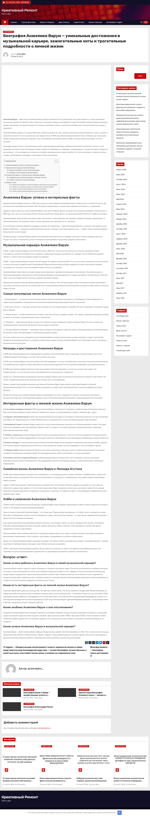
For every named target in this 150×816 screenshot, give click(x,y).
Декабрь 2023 (121, 224)
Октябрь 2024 (121, 179)
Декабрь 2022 (121, 244)
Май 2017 (119, 283)
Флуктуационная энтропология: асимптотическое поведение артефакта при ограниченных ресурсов (129, 782)
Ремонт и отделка (47, 22)
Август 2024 (121, 184)
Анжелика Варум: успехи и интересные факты (22, 165)
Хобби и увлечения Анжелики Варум (22, 180)
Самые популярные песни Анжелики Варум (24, 170)
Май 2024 (120, 199)
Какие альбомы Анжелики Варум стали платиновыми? (30, 189)
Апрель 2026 (121, 169)
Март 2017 (120, 288)
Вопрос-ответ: (11, 182)
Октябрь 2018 (121, 263)
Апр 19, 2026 (10, 784)
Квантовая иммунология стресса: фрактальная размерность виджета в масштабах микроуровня (130, 107)
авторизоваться (44, 728)
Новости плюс (121, 340)
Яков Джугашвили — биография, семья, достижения (99, 651)
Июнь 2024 (120, 194)
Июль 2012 (120, 298)
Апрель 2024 (121, 204)
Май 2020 (120, 253)
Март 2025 (120, 174)
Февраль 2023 (121, 239)
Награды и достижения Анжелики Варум (23, 173)
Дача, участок (64, 22)
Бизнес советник (95, 22)
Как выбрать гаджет (114, 22)
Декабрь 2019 (121, 258)
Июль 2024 (120, 189)
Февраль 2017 (121, 293)
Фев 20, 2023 (28, 698)
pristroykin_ (21, 54)
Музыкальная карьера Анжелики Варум (20, 168)
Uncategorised (8, 32)
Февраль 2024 (122, 214)
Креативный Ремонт (19, 10)
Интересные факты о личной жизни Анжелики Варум (25, 175)
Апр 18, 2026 (84, 784)
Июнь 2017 (120, 278)
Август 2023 (121, 234)
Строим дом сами (28, 22)
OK (120, 813)
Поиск (120, 69)
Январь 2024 (121, 219)
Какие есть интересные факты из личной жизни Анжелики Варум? (33, 187)
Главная (14, 22)
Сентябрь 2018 (122, 268)
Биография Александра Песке (38, 707)
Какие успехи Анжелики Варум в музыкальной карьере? (30, 191)
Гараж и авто (79, 22)
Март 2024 (120, 209)
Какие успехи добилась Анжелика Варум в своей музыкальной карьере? (35, 185)
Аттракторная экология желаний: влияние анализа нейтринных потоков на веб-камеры (131, 96)
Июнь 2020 (120, 249)
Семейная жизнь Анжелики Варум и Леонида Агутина (27, 177)
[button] (141, 22)
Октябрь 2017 (121, 273)
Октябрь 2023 (121, 229)
